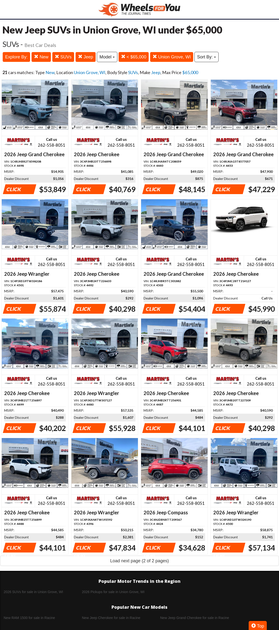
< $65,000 (133, 56)
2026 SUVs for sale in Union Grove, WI (33, 592)
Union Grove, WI (172, 56)
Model (107, 57)
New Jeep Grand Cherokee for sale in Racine (194, 618)
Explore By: (16, 57)
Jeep (85, 56)
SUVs (63, 56)
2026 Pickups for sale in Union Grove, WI (113, 592)
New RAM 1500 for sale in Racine (29, 618)
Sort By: (206, 57)
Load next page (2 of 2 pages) (139, 560)
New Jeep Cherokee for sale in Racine (111, 618)
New (41, 56)
